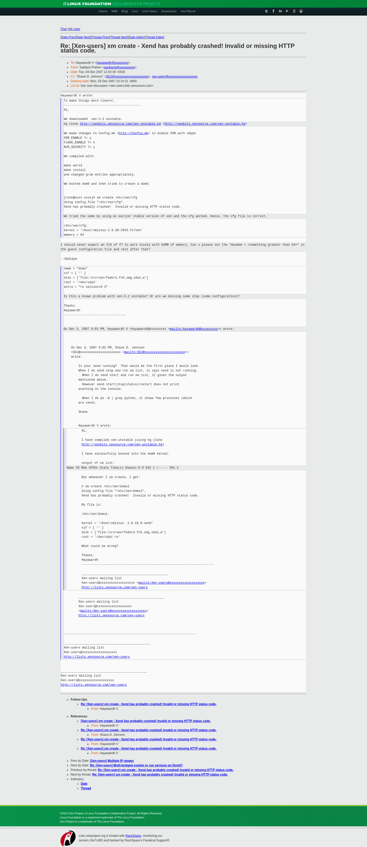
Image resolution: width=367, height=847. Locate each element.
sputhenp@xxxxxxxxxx (119, 67)
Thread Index (155, 37)
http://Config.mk (133, 133)
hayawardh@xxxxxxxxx (112, 63)
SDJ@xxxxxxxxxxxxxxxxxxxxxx (127, 76)
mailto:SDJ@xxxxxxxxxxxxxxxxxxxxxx (154, 352)
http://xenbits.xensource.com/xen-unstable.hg (120, 124)
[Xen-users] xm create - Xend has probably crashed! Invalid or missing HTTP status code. (146, 721)
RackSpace (133, 836)
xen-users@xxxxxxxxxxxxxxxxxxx (175, 76)
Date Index (136, 37)
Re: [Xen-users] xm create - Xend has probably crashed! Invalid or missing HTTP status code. (149, 704)
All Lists (74, 29)
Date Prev (68, 37)
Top (63, 29)
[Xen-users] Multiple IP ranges (112, 761)
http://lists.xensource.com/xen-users (115, 587)
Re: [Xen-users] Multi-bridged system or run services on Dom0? (136, 765)
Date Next (83, 37)
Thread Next (118, 37)
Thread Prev (100, 37)
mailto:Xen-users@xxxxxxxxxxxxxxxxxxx (171, 583)
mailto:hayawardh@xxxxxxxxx (194, 329)
